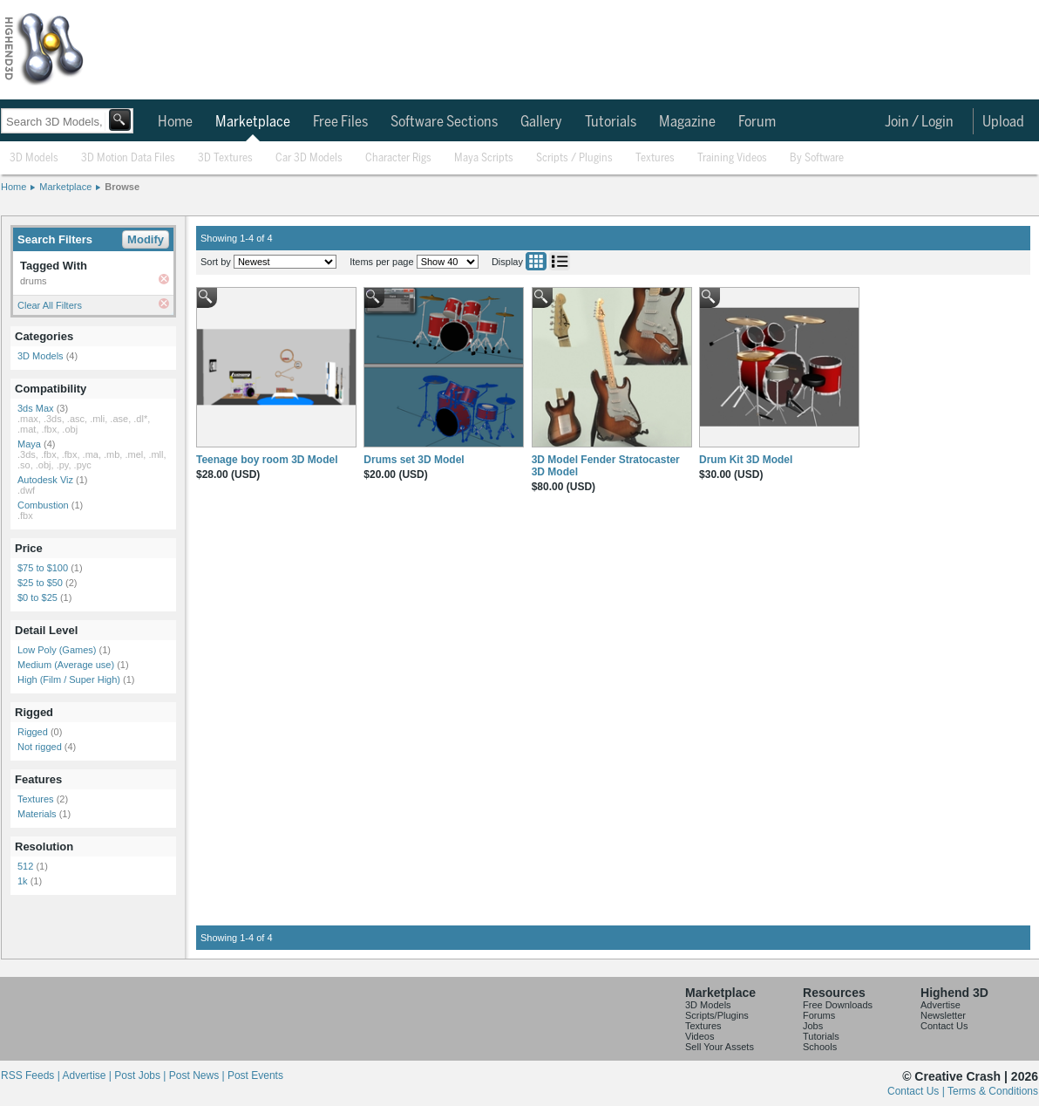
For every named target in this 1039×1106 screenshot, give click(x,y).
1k (22, 881)
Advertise (940, 1005)
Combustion (43, 505)
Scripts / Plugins (574, 158)
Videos (699, 1036)
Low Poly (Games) (56, 650)
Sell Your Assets (719, 1046)
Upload (1003, 122)
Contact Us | (917, 1091)
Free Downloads (838, 1005)
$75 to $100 (42, 568)
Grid (536, 261)
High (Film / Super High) (68, 679)
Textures (655, 158)
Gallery (541, 122)
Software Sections (444, 122)
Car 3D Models (309, 158)
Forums (819, 1015)
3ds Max (35, 408)
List (559, 261)
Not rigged (39, 746)
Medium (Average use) (65, 664)
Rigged (32, 732)
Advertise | (88, 1075)
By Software (817, 158)
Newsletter (943, 1015)
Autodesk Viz (45, 479)
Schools (820, 1046)
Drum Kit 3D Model (745, 460)
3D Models (34, 158)
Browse (122, 186)
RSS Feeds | (31, 1075)
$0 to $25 (37, 597)
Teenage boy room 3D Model (266, 460)
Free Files (340, 122)
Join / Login (919, 122)
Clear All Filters (49, 305)
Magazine (687, 122)
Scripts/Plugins (717, 1015)
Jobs (813, 1026)
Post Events (255, 1075)
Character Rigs (398, 158)
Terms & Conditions (992, 1091)
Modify (145, 239)
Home (175, 122)
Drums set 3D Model (413, 460)
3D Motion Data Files (128, 158)
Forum (757, 122)
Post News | (198, 1075)
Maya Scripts (483, 158)
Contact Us (944, 1026)
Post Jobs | (141, 1075)
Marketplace (252, 122)
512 (25, 866)
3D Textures (225, 158)
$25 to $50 (40, 582)
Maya (29, 444)
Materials (37, 814)
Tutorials (610, 122)
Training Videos (732, 158)
